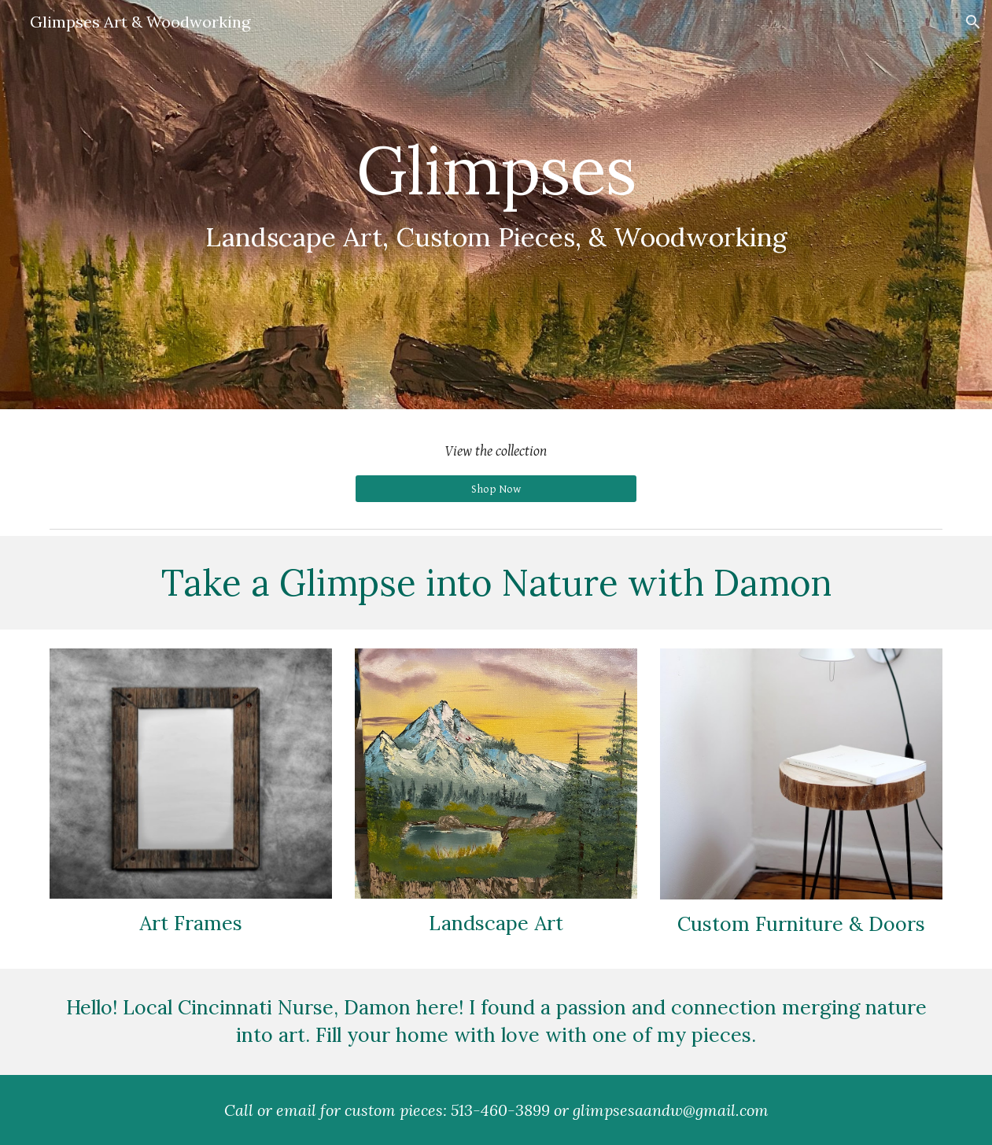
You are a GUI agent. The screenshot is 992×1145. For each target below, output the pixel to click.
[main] (496, 194)
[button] (973, 22)
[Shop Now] (496, 489)
